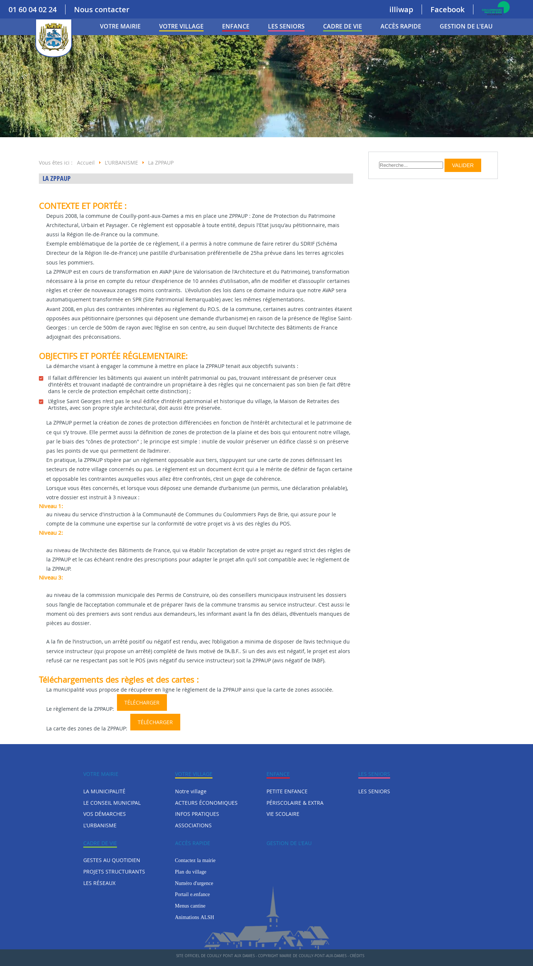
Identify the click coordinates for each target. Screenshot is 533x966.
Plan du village (191, 871)
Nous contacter (102, 9)
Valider (463, 165)
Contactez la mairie (195, 860)
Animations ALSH (194, 917)
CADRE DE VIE (342, 26)
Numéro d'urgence (194, 883)
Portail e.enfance (192, 894)
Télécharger (142, 702)
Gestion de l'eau (466, 26)
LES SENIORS (286, 26)
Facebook (447, 9)
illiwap (401, 9)
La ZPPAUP (57, 178)
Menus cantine (190, 905)
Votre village (181, 26)
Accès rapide (401, 26)
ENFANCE (235, 26)
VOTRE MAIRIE (120, 26)
